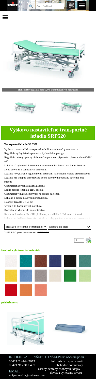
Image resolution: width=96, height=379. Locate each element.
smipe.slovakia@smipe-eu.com (27, 375)
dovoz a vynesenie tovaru (66, 372)
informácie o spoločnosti (67, 361)
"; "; (25, 227)
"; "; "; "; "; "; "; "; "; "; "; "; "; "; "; (69, 227)
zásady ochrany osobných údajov (59, 369)
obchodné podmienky (69, 365)
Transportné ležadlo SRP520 (20, 144)
